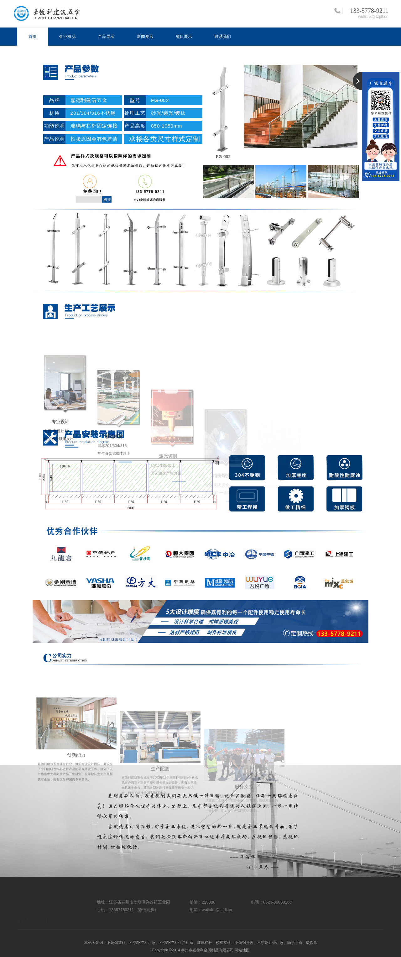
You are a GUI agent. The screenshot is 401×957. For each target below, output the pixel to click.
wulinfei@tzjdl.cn (373, 16)
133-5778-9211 (369, 10)
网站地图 (242, 950)
